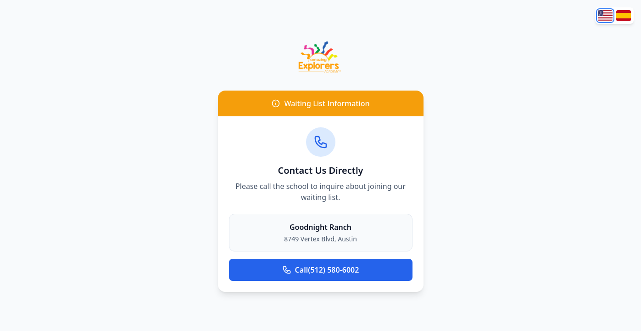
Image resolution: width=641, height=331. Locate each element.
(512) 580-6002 (320, 269)
